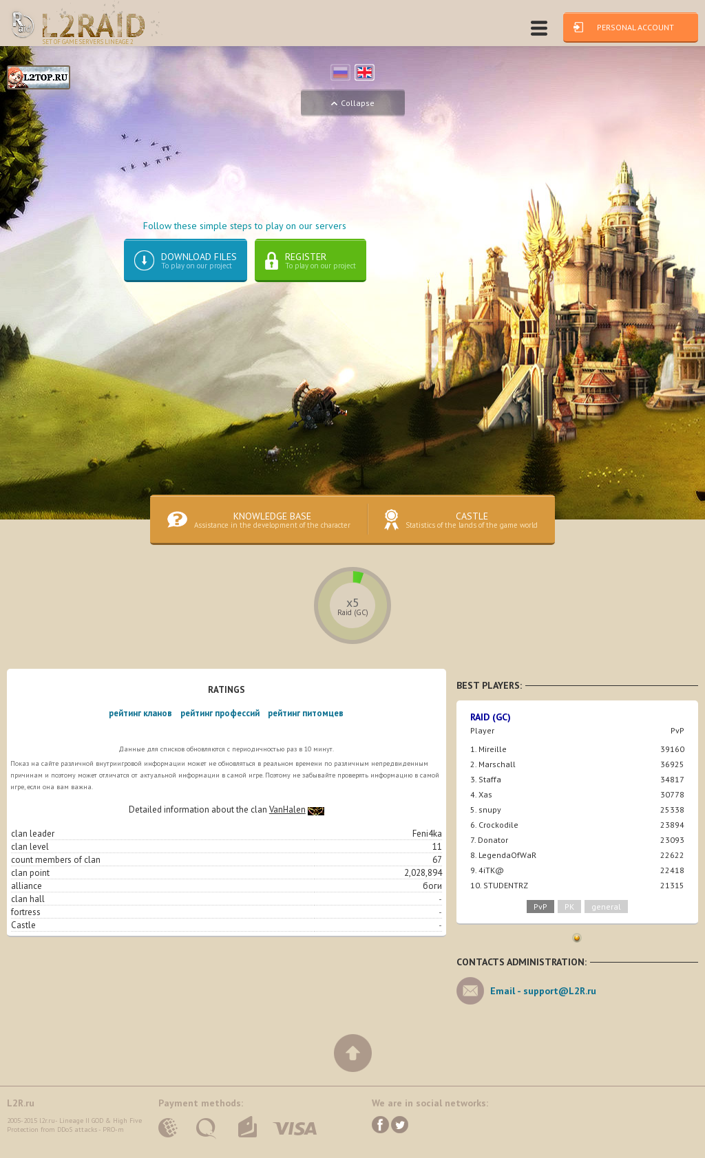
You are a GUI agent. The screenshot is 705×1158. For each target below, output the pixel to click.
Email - (543, 999)
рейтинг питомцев (306, 721)
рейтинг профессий (220, 721)
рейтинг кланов (140, 721)
